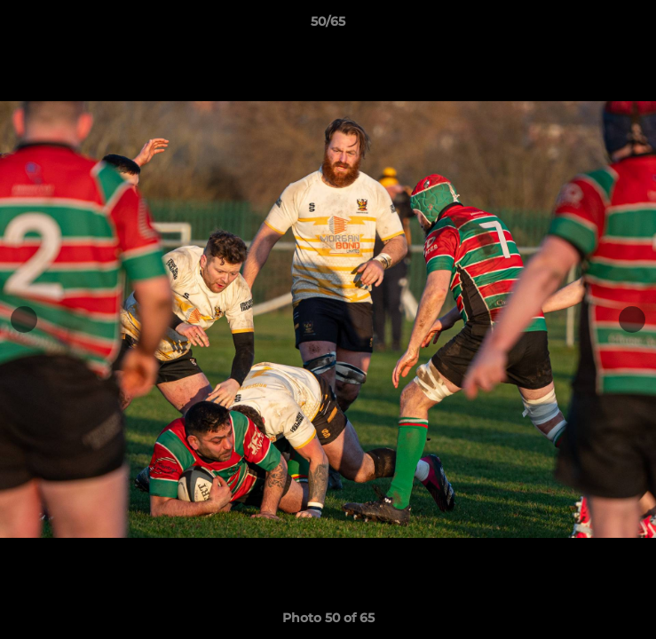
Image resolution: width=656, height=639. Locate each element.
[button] (634, 26)
